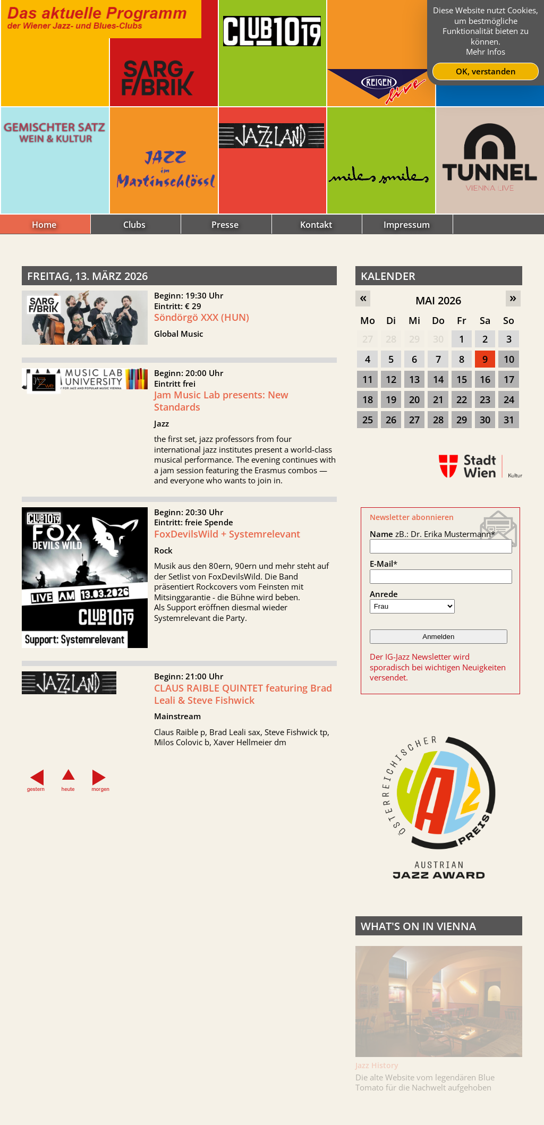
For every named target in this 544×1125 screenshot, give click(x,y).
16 (485, 379)
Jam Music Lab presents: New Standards (221, 413)
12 (391, 379)
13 (414, 379)
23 (485, 399)
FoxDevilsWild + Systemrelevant (227, 546)
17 (509, 379)
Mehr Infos (485, 51)
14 (438, 379)
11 (367, 379)
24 (509, 399)
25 (367, 419)
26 (391, 419)
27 (367, 339)
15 (461, 379)
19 (391, 399)
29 (414, 339)
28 (391, 339)
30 (438, 339)
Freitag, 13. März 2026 (87, 276)
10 (509, 359)
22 (461, 399)
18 (367, 399)
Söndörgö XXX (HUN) (201, 317)
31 (509, 419)
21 (438, 399)
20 (414, 399)
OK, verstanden (486, 71)
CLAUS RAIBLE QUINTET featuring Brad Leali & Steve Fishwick (243, 706)
